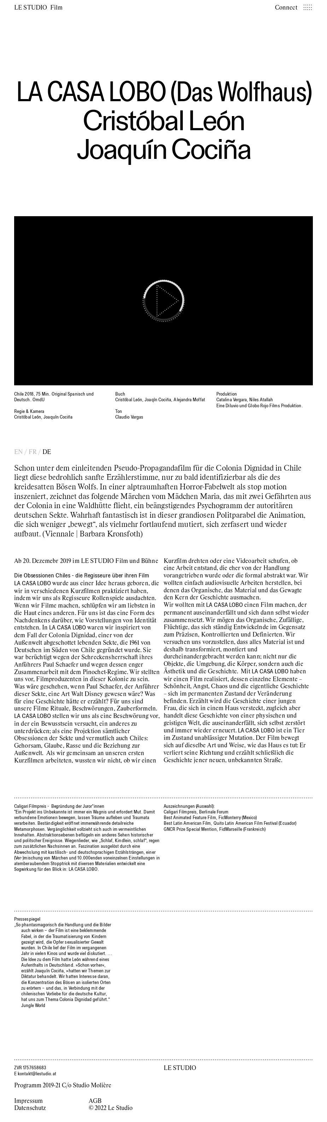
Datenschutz (30, 1107)
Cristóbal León (164, 120)
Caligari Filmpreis (30, 806)
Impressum (28, 1100)
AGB (95, 1100)
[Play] (163, 301)
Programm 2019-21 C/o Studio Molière (62, 1084)
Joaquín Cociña (163, 149)
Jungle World (33, 1005)
